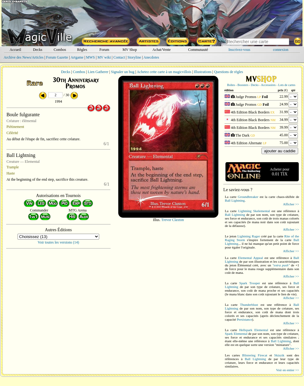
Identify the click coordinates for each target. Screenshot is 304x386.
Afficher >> (291, 204)
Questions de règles (228, 72)
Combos (60, 49)
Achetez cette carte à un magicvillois (164, 72)
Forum (104, 49)
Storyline (134, 57)
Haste (10, 173)
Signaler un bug (122, 72)
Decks (37, 49)
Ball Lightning (235, 200)
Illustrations (202, 72)
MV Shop (130, 49)
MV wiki (104, 57)
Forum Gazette (57, 57)
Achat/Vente (161, 49)
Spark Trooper (249, 283)
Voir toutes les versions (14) (58, 242)
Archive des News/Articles (23, 57)
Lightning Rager (248, 236)
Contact (119, 57)
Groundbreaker (248, 197)
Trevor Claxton (172, 220)
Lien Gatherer (98, 72)
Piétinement (15, 127)
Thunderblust (249, 304)
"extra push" (281, 265)
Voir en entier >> (287, 370)
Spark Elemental (236, 333)
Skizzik (279, 355)
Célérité (12, 133)
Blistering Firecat (254, 355)
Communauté (198, 49)
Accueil (15, 49)
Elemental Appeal (250, 258)
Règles (82, 49)
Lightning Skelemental (254, 211)
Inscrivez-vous (239, 49)
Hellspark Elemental (253, 330)
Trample (12, 167)
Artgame (77, 57)
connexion (280, 49)
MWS (90, 57)
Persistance (244, 319)
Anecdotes (151, 57)
